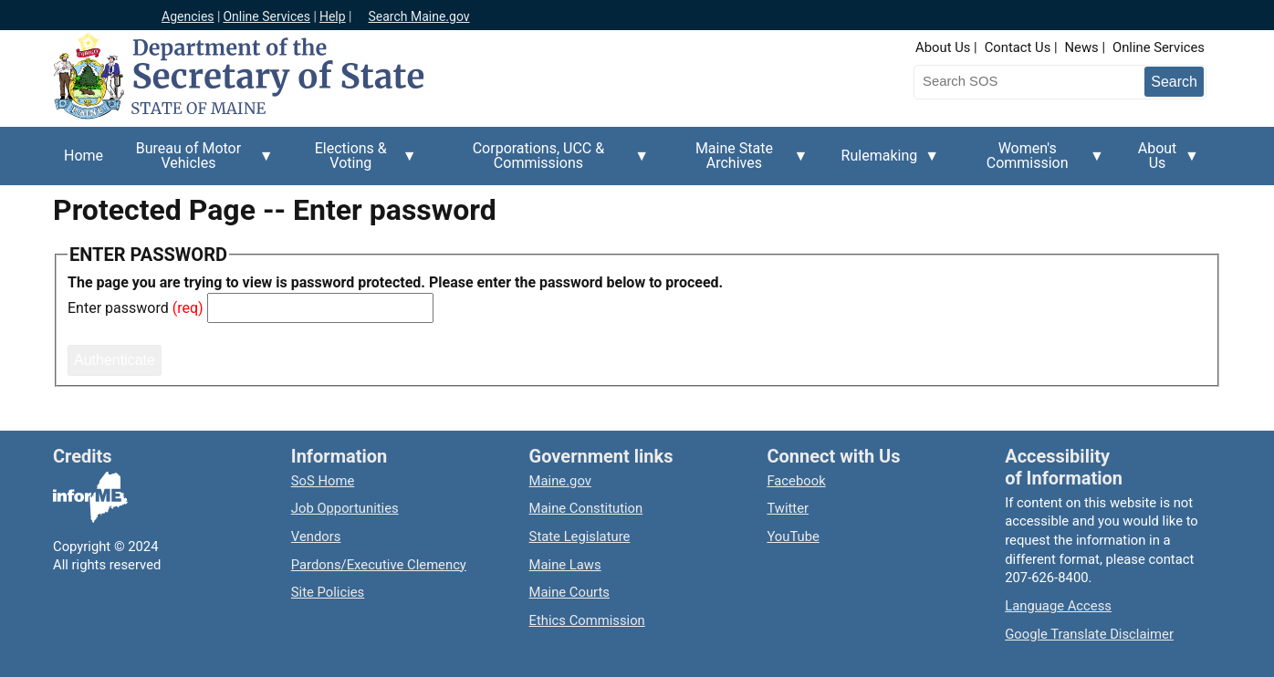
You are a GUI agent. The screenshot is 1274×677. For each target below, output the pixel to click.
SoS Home (323, 481)
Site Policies (327, 592)
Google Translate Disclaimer (1089, 634)
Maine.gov (560, 481)
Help (332, 16)
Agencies (188, 16)
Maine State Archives (739, 162)
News (1082, 47)
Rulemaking (885, 166)
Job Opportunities (345, 508)
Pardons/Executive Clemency (378, 565)
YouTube (793, 536)
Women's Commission (1032, 162)
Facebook (796, 481)
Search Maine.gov (418, 16)
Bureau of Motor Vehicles (194, 162)
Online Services (266, 16)
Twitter (788, 508)
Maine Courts (569, 592)
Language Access (1058, 606)
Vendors (316, 536)
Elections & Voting (356, 162)
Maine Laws (565, 565)
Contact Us (1018, 47)
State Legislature (580, 536)
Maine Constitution (586, 508)
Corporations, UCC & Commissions (544, 162)
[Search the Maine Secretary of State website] (1009, 81)
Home (83, 155)
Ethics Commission (587, 620)
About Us (942, 47)
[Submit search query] (1174, 82)
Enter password (118, 308)
